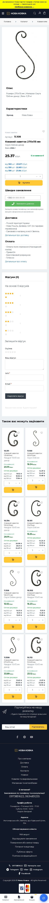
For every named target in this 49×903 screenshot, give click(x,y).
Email (8, 384)
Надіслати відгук (15, 396)
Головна (7, 21)
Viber (24, 869)
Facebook (24, 873)
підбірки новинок (24, 7)
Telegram (12, 869)
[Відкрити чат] (44, 898)
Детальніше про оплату (16, 261)
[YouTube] (31, 737)
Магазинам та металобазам (24, 783)
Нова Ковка (23, 880)
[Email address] (16, 727)
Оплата (24, 767)
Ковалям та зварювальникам (24, 779)
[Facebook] (17, 737)
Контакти (24, 771)
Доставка (24, 763)
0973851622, (17, 796)
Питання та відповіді (24, 847)
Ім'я (7, 373)
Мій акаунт (24, 834)
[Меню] (3, 13)
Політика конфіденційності (24, 856)
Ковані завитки (11, 133)
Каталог (24, 21)
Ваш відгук (10, 358)
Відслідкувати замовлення (24, 838)
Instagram (36, 869)
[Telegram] (24, 737)
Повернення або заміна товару (24, 843)
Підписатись (38, 727)
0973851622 (15, 865)
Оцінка (8, 348)
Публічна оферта (24, 852)
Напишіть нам (32, 865)
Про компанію (24, 759)
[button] (34, 13)
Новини (24, 775)
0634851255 (32, 796)
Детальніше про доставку (17, 235)
